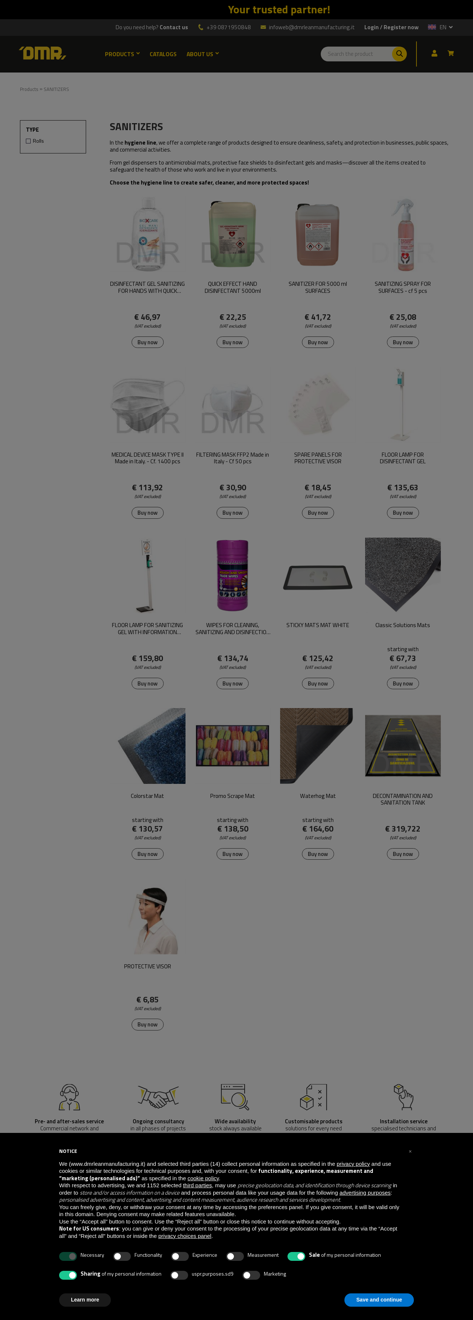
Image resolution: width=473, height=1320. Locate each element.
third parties (197, 1185)
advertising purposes (365, 1192)
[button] (410, 1151)
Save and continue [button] (379, 1300)
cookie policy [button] (203, 1178)
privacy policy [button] (353, 1164)
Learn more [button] (85, 1300)
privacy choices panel (184, 1236)
